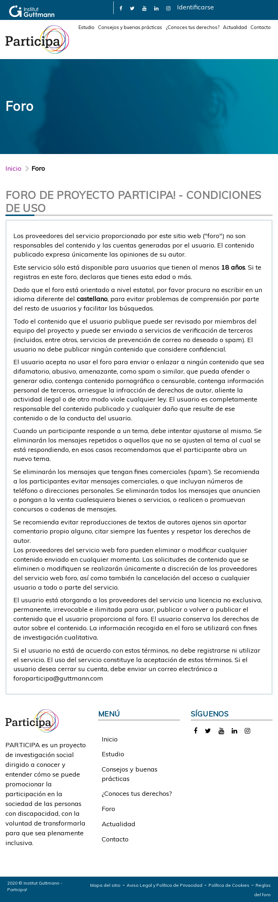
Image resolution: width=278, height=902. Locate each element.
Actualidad (235, 27)
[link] (120, 8)
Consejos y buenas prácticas (130, 27)
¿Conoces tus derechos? (192, 27)
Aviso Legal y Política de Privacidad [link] (164, 885)
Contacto (260, 27)
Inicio (13, 168)
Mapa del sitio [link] (105, 885)
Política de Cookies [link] (228, 885)
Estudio (86, 27)
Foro (108, 809)
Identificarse (195, 7)
